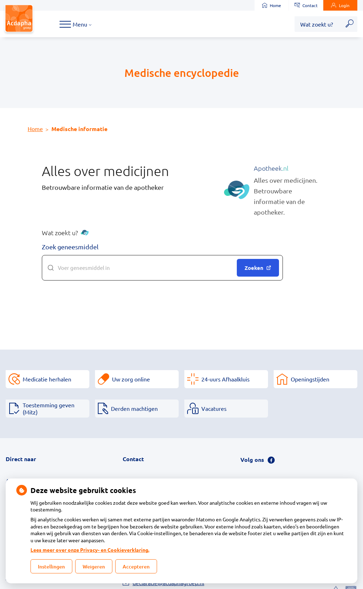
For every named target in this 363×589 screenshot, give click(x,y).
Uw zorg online (131, 379)
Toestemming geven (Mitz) (48, 408)
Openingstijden (310, 379)
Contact (306, 5)
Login (340, 5)
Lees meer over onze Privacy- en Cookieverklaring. (89, 549)
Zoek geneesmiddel (70, 246)
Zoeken (258, 267)
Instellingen (51, 566)
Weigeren (94, 566)
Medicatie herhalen (47, 379)
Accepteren (136, 566)
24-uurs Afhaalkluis (225, 379)
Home (271, 5)
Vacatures (214, 408)
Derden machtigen (134, 408)
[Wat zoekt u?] (318, 24)
